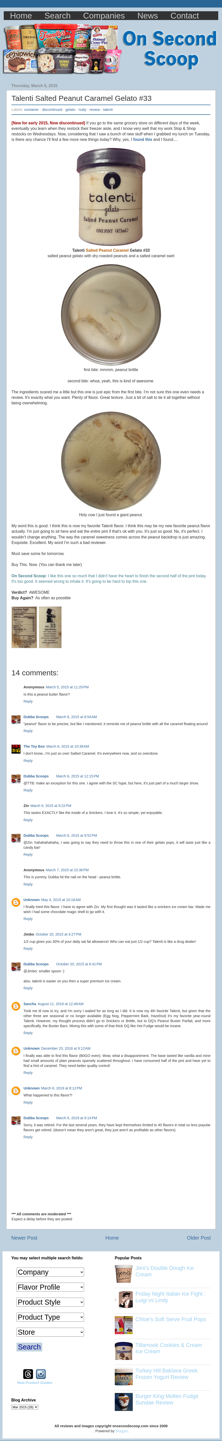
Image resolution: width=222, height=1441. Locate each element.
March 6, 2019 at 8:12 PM (61, 1088)
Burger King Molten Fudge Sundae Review (167, 1399)
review (95, 110)
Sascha (30, 1004)
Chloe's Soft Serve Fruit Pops (171, 1319)
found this (142, 139)
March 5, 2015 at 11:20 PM (67, 687)
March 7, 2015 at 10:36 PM (67, 870)
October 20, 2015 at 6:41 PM (79, 964)
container (31, 110)
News (148, 15)
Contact (184, 15)
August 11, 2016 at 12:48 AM (61, 1004)
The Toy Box (34, 746)
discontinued (52, 110)
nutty (82, 110)
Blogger (122, 1431)
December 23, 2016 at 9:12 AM (65, 1048)
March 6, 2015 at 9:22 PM (51, 806)
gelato (70, 110)
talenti (107, 110)
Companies (104, 15)
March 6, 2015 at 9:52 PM (76, 835)
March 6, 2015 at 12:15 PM (77, 776)
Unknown (32, 900)
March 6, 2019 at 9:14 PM (76, 1118)
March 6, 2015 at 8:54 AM (76, 717)
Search (57, 15)
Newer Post (24, 1238)
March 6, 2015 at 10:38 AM (67, 746)
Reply (28, 701)
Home (21, 15)
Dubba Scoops (36, 717)
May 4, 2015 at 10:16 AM (61, 900)
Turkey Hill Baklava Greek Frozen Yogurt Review (167, 1373)
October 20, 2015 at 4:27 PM (58, 934)
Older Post (199, 1238)
